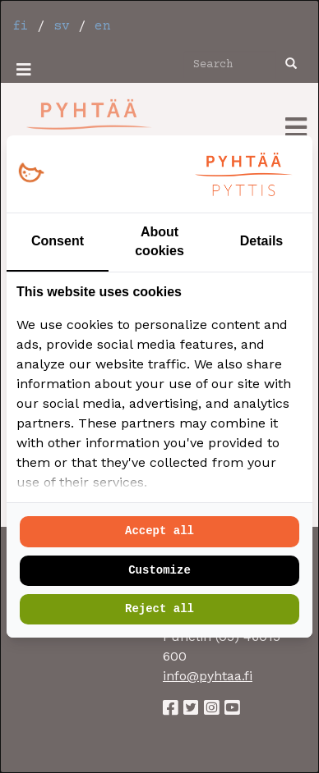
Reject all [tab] (159, 608)
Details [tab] (261, 241)
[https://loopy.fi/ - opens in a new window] (30, 173)
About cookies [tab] (159, 241)
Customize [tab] (159, 570)
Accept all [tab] (159, 530)
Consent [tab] (57, 241)
